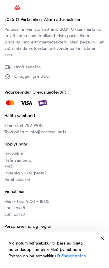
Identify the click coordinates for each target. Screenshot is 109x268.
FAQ (8, 167)
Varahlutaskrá (17, 179)
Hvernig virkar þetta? (25, 173)
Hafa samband (18, 160)
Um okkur (14, 154)
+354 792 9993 (29, 126)
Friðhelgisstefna (71, 256)
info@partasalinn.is (47, 132)
